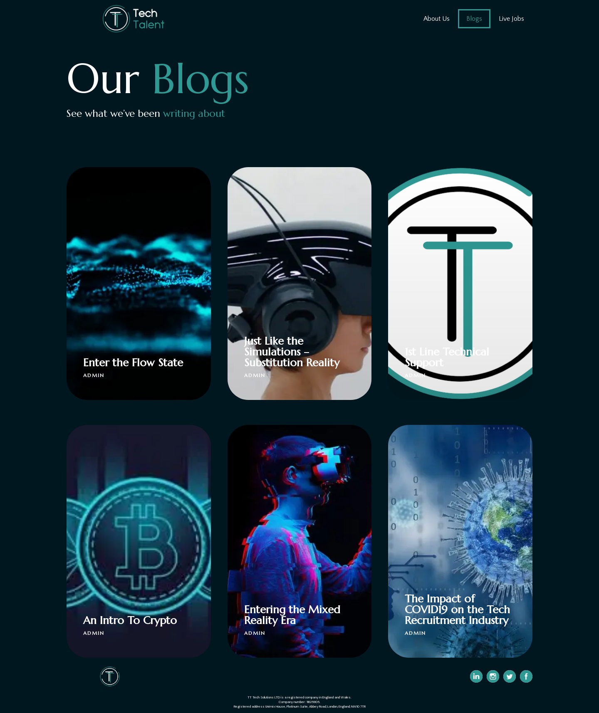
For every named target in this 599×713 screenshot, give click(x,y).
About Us (436, 18)
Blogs (474, 18)
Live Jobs (511, 18)
